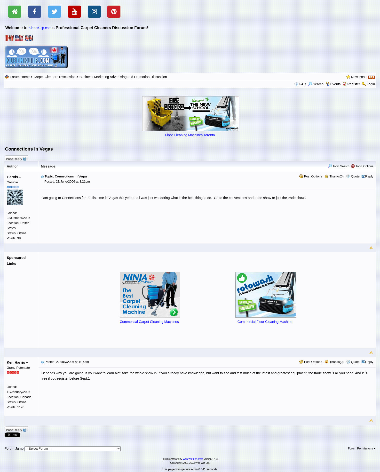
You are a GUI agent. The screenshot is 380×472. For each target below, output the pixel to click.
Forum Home (20, 77)
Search (316, 84)
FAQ (302, 84)
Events (333, 84)
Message (48, 166)
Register (353, 84)
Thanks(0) (334, 176)
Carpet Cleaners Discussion (54, 77)
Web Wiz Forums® (193, 459)
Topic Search (338, 166)
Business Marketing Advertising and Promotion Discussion (123, 77)
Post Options (310, 176)
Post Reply (16, 158)
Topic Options (362, 166)
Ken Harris (17, 362)
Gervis (14, 177)
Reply (369, 176)
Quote (355, 176)
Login (371, 84)
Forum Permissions (362, 448)
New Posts (359, 77)
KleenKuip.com (40, 28)
